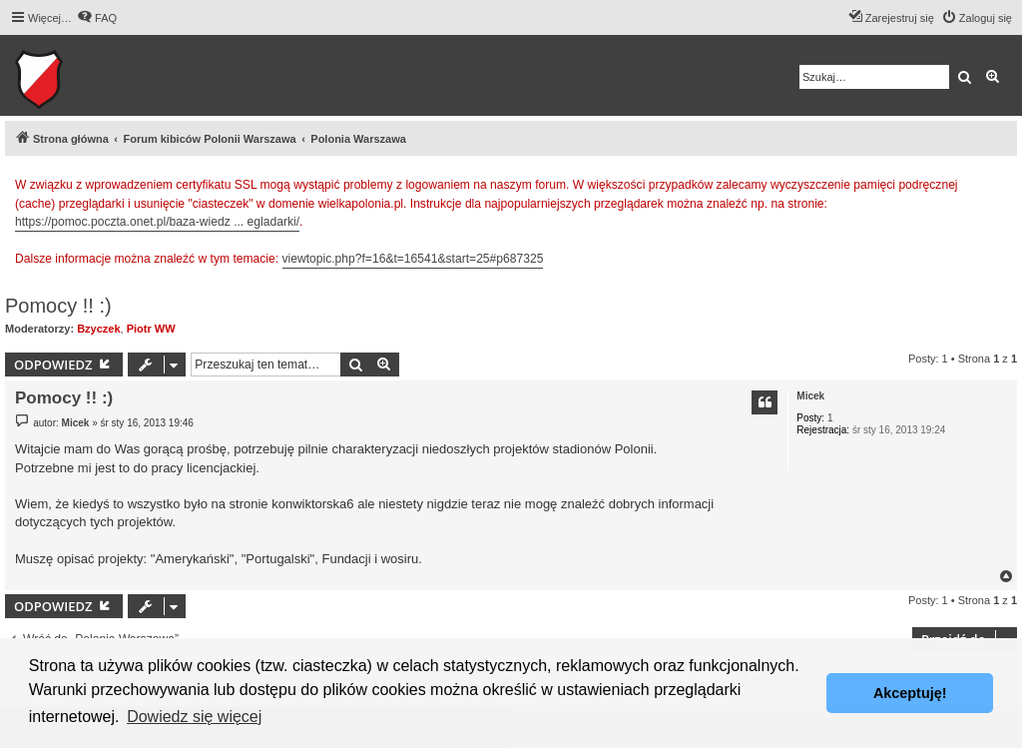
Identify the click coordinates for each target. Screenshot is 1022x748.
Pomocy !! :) (58, 306)
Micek (810, 395)
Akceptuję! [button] (910, 693)
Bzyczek (98, 329)
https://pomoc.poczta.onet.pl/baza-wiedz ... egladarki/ (157, 222)
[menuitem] (97, 18)
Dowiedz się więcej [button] (194, 716)
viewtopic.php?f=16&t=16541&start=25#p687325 (413, 259)
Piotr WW (151, 329)
